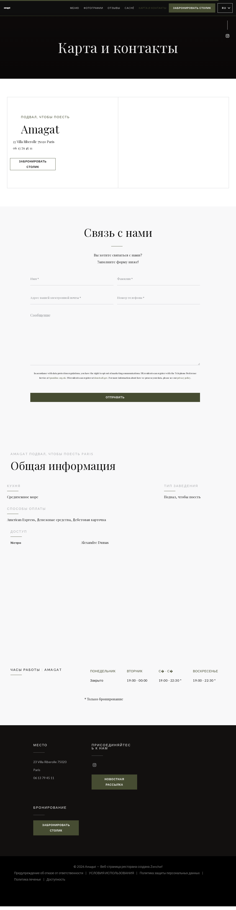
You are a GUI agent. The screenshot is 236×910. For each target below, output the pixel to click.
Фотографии (93, 7)
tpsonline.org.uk (57, 380)
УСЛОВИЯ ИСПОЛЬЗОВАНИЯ (114, 877)
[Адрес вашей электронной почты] (71, 298)
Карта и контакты (153, 7)
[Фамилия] (158, 279)
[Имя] (71, 279)
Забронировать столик (192, 7)
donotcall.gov (101, 380)
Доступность (56, 883)
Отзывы (114, 7)
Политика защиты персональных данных (172, 877)
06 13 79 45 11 (31, 147)
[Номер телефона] (158, 298)
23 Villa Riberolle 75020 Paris (67, 139)
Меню (74, 7)
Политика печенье (30, 883)
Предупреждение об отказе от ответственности (51, 877)
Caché (129, 7)
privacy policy (183, 380)
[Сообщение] (115, 339)
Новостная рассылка (114, 785)
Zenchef (156, 870)
